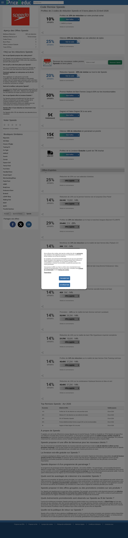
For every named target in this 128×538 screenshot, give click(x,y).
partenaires (80, 253)
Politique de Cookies (63, 269)
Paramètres (47, 272)
